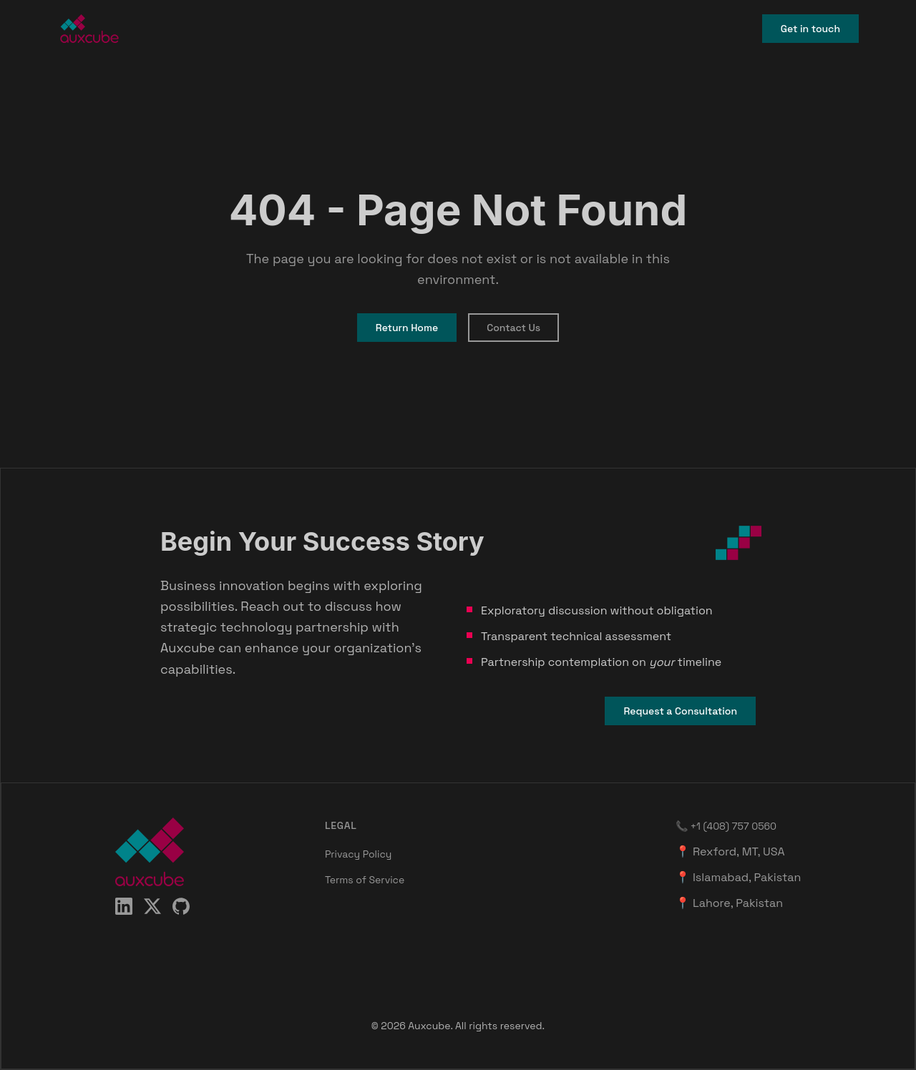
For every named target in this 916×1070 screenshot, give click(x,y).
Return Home (407, 327)
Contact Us (513, 327)
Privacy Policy (358, 854)
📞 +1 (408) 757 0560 (726, 826)
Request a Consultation (680, 711)
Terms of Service (364, 879)
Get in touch (810, 28)
